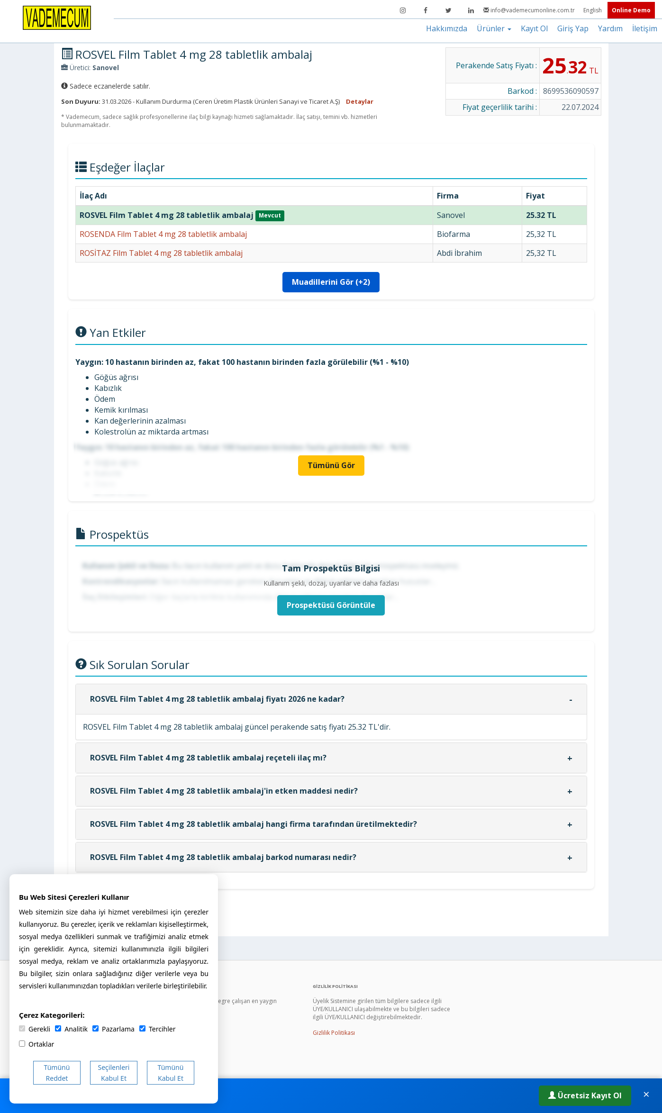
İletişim (644, 28)
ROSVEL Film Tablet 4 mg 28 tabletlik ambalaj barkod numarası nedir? (223, 857)
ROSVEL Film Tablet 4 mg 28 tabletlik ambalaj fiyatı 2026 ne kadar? (217, 699)
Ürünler (494, 28)
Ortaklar (36, 1044)
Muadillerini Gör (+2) (331, 282)
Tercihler (157, 1028)
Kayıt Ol (534, 28)
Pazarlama (113, 1028)
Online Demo (631, 10)
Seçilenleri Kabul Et (114, 1073)
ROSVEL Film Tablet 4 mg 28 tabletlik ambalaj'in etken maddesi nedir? (224, 791)
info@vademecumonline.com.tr (529, 10)
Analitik (71, 1028)
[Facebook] (425, 10)
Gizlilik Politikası (334, 1033)
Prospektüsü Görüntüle (331, 605)
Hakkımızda (446, 28)
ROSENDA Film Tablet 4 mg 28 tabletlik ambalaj (163, 234)
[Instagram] (402, 10)
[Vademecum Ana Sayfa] (56, 17)
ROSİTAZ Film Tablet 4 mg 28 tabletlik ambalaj (161, 253)
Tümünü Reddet (57, 1073)
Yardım (610, 28)
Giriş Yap (573, 28)
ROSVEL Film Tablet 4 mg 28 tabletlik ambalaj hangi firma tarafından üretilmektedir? (253, 824)
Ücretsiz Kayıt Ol (585, 1095)
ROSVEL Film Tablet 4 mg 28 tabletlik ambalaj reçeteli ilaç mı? (208, 757)
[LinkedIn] (471, 10)
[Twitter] (448, 10)
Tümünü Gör (331, 465)
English (593, 10)
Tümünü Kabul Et (171, 1073)
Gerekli (34, 1028)
